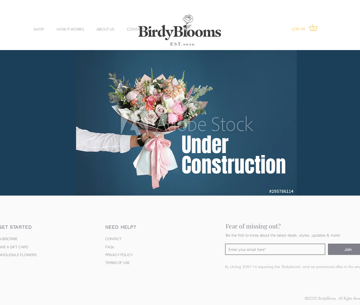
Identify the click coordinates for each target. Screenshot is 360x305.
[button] (316, 27)
